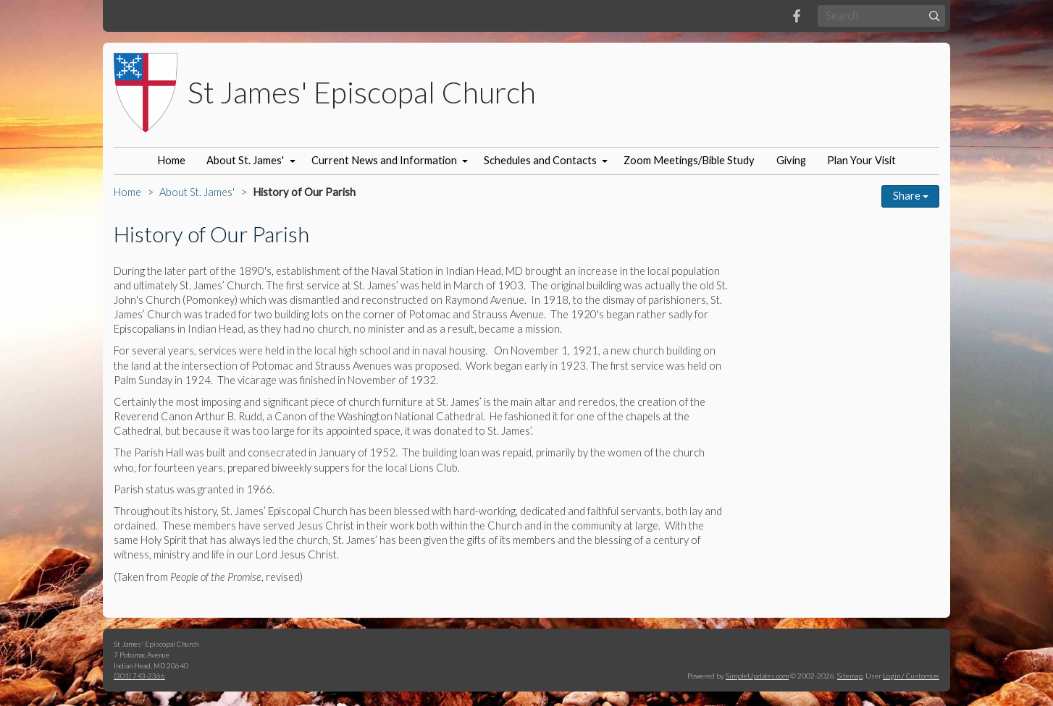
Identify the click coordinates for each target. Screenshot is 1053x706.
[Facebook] (797, 16)
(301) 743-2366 (139, 675)
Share (910, 196)
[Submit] (934, 15)
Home (171, 160)
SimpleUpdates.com (757, 675)
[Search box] (881, 15)
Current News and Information (384, 160)
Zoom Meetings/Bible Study (689, 160)
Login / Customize (911, 675)
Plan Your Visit (861, 160)
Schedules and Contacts (540, 160)
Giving (791, 160)
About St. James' (245, 160)
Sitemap (850, 675)
